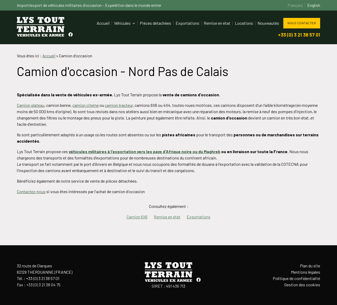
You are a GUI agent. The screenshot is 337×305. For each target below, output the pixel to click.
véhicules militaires (88, 151)
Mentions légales (305, 271)
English (313, 5)
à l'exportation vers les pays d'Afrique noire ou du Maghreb (163, 151)
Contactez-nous (31, 191)
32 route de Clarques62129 (44, 268)
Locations (244, 23)
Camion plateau (30, 105)
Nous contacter (302, 23)
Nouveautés (268, 23)
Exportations (187, 23)
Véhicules (122, 23)
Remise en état (217, 23)
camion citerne (85, 105)
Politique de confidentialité (296, 278)
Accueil (103, 23)
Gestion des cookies (302, 284)
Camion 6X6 (137, 216)
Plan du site (310, 265)
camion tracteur (119, 105)
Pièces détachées (155, 23)
